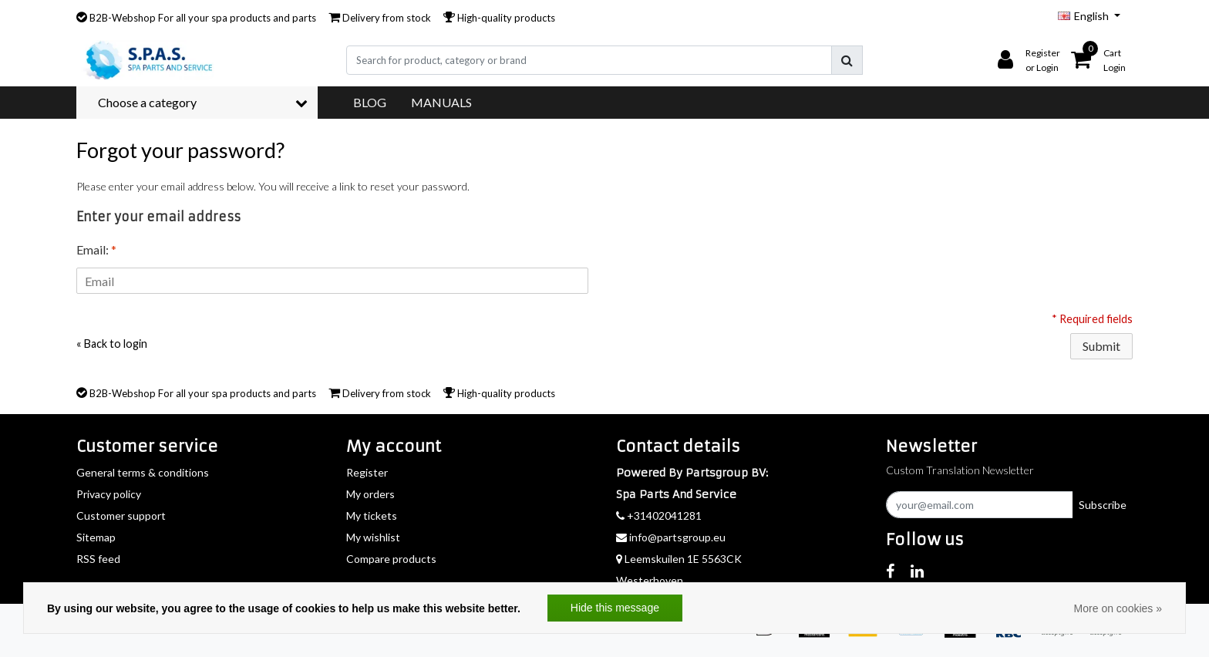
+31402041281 (659, 515)
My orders (370, 493)
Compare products (391, 558)
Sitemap (96, 537)
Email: (96, 249)
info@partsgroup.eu (671, 537)
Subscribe (1102, 504)
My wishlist (373, 537)
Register (367, 472)
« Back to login (111, 343)
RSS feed (98, 558)
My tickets (371, 515)
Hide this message (615, 607)
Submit (1101, 346)
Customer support (121, 515)
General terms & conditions (142, 472)
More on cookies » (1118, 608)
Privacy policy (108, 493)
